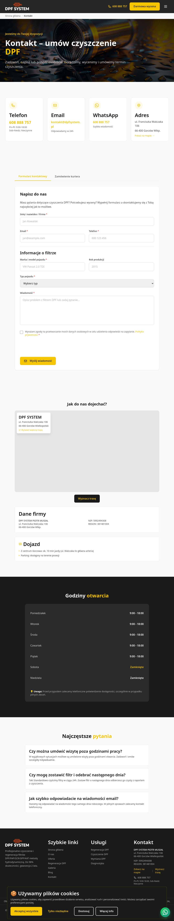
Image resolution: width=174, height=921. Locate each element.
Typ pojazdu (27, 276)
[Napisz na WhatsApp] (165, 912)
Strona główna (12, 15)
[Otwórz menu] (165, 6)
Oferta (51, 858)
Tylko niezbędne (58, 911)
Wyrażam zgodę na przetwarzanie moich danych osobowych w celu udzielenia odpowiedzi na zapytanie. (84, 333)
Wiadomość (27, 292)
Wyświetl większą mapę (31, 430)
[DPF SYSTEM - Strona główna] (17, 6)
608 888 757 (142, 877)
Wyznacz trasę (87, 498)
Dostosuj (83, 911)
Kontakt (52, 876)
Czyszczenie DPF (99, 854)
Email (24, 231)
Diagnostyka (97, 863)
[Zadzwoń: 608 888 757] (117, 6)
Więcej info (107, 911)
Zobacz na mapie (139, 871)
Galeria (52, 867)
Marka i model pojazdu (33, 259)
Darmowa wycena (144, 6)
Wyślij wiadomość (38, 361)
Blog (50, 872)
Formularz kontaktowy (33, 176)
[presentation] (44, 346)
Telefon (94, 231)
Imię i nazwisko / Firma (33, 214)
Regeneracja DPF (57, 863)
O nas (51, 854)
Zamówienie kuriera (67, 176)
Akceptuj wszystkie (26, 911)
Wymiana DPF (98, 858)
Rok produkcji (96, 259)
